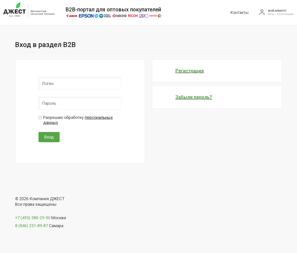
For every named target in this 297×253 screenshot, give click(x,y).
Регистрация (285, 14)
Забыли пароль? (193, 97)
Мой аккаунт (277, 10)
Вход (271, 14)
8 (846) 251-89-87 (31, 225)
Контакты (239, 12)
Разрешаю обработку (78, 120)
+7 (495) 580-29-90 (32, 217)
